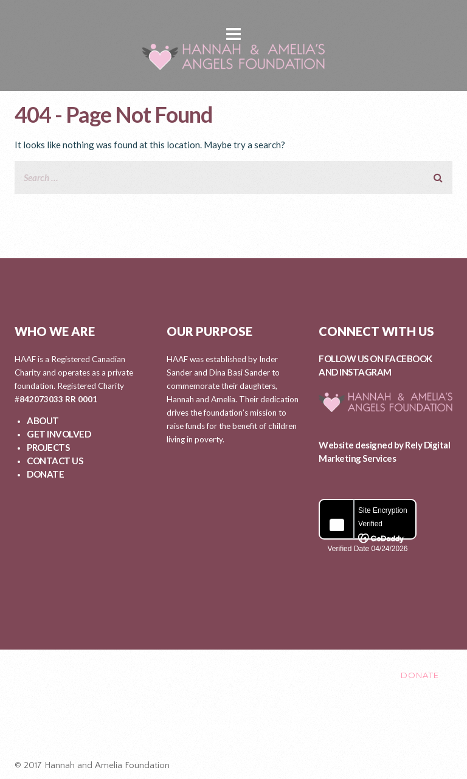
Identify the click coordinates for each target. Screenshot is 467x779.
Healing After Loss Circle (239, 726)
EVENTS (297, 675)
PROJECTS (48, 447)
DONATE (45, 473)
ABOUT (43, 420)
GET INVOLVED (59, 433)
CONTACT (357, 675)
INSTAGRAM (365, 371)
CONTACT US (55, 460)
